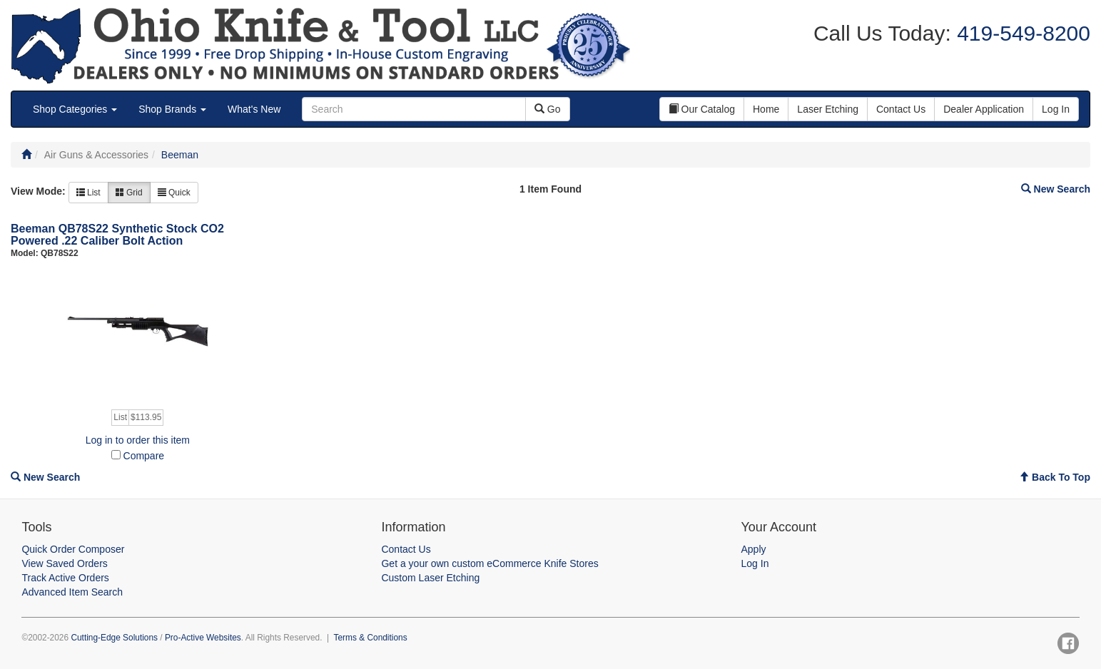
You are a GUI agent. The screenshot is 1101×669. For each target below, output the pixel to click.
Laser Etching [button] (827, 109)
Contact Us (405, 549)
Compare (144, 455)
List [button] (88, 193)
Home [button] (766, 109)
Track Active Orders (64, 577)
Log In (755, 563)
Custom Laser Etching (430, 577)
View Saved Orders (64, 563)
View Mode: (38, 191)
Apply (753, 549)
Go (547, 109)
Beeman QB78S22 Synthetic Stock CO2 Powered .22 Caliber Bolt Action (117, 235)
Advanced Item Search (72, 592)
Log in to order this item (138, 440)
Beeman (179, 154)
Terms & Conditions (370, 638)
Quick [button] (174, 193)
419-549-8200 (1020, 33)
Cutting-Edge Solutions (114, 638)
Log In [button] (1056, 109)
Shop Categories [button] (75, 109)
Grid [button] (129, 193)
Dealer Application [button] (983, 109)
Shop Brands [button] (172, 109)
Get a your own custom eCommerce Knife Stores (489, 563)
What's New (254, 109)
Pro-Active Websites (203, 638)
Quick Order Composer (72, 549)
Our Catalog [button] (702, 109)
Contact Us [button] (900, 109)
